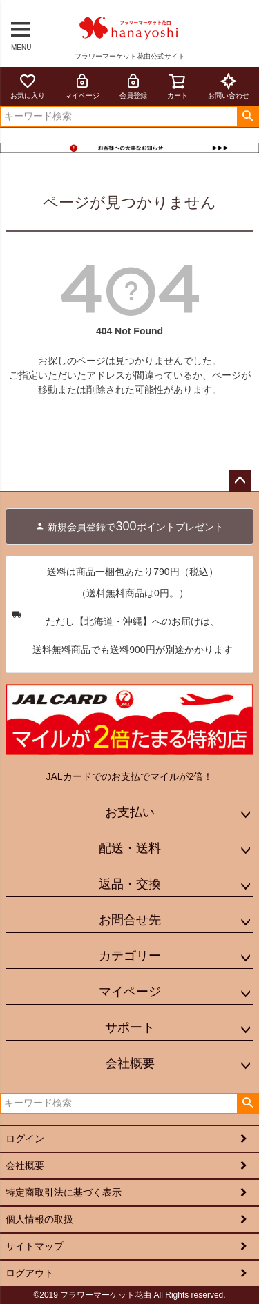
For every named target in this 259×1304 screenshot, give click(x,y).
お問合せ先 (130, 920)
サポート (130, 1027)
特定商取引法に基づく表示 (64, 1192)
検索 (247, 116)
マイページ (82, 85)
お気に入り (27, 85)
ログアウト (30, 1272)
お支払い (130, 812)
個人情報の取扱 (39, 1219)
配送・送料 (130, 848)
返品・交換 (130, 884)
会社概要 (130, 1063)
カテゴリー (130, 956)
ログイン (25, 1138)
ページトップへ (240, 481)
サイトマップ (35, 1246)
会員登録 (133, 85)
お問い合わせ (228, 85)
